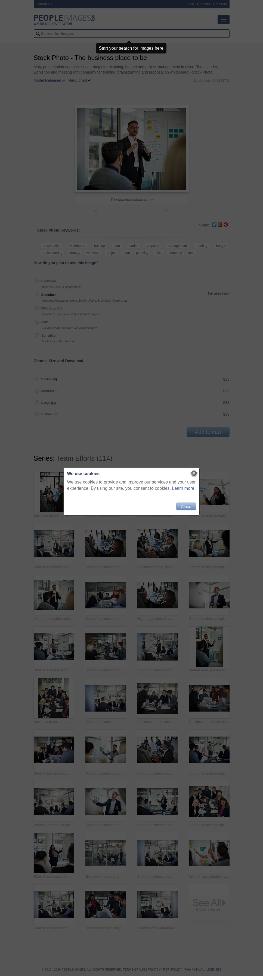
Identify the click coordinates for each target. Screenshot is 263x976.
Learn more (183, 488)
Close (186, 506)
